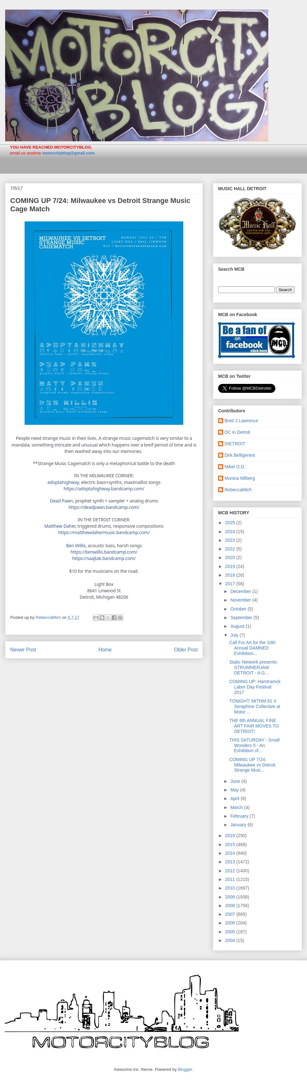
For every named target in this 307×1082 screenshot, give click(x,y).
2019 (230, 566)
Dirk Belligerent (239, 455)
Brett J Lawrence (241, 420)
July (235, 635)
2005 (230, 931)
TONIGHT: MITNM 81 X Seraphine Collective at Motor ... (254, 706)
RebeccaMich (238, 489)
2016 (230, 835)
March (237, 807)
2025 (230, 522)
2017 (230, 583)
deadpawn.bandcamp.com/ (103, 507)
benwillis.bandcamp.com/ (103, 552)
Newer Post (23, 649)
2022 (230, 548)
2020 (230, 557)
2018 (230, 575)
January (239, 824)
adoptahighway (63, 482)
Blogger (185, 1069)
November (241, 600)
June (235, 781)
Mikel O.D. (234, 466)
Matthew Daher (59, 526)
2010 (230, 888)
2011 (230, 879)
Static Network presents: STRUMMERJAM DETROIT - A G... (253, 667)
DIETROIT (234, 443)
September (241, 617)
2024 (230, 531)
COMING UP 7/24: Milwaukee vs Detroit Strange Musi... (252, 765)
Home (105, 649)
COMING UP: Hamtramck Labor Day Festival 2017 (254, 687)
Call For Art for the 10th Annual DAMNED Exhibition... (252, 648)
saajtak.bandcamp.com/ (104, 558)
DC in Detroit (237, 432)
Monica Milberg (239, 478)
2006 (230, 922)
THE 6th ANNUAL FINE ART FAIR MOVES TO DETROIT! (254, 726)
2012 (230, 870)
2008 (230, 905)
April (235, 798)
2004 (230, 940)
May (235, 789)
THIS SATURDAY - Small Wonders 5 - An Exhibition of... (254, 745)
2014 (230, 853)
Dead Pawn (61, 501)
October (239, 608)
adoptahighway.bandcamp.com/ (104, 489)
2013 (230, 861)
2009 (230, 896)
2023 (230, 540)
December (241, 591)
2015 (230, 844)
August (237, 626)
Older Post (186, 649)
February (239, 816)
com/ (104, 532)
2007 (230, 914)
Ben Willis (76, 545)
